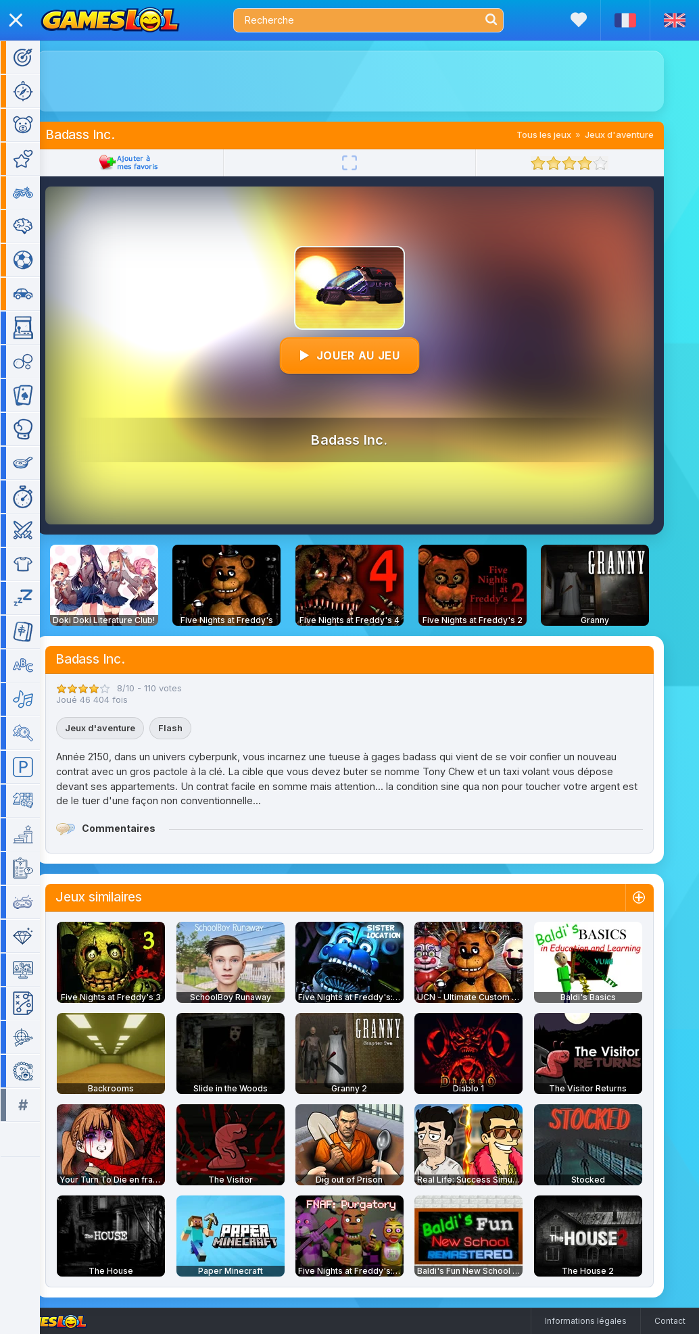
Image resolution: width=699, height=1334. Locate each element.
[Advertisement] (369, 81)
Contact (669, 1321)
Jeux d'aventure (638, 134)
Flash (190, 727)
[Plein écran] (369, 163)
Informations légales (586, 1321)
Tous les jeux (563, 134)
